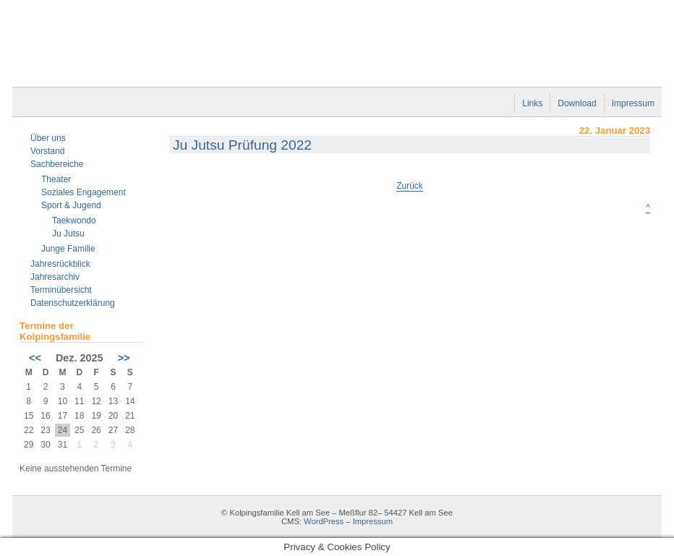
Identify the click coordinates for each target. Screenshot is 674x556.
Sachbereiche (56, 164)
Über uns (48, 138)
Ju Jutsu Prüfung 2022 (242, 145)
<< (35, 358)
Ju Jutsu (68, 233)
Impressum (633, 103)
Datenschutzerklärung (72, 303)
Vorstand (47, 151)
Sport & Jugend (71, 205)
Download (577, 103)
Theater (56, 179)
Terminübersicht (61, 290)
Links (532, 103)
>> (124, 358)
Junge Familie (68, 249)
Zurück (409, 186)
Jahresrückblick (60, 264)
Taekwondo (74, 220)
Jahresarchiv (55, 277)
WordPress (324, 521)
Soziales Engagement (83, 192)
